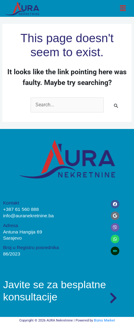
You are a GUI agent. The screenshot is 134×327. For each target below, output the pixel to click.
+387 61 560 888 (21, 209)
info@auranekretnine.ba (28, 215)
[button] (122, 8)
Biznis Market (104, 320)
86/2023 (11, 253)
